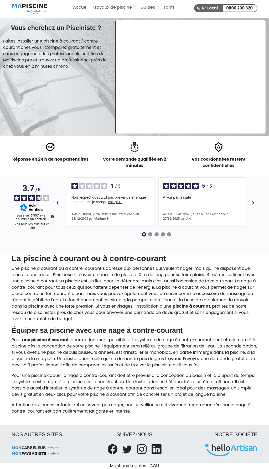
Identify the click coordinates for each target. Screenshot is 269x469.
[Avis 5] (169, 234)
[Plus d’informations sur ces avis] (52, 216)
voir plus (115, 202)
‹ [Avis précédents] (57, 202)
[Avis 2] (150, 234)
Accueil (80, 7)
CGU (154, 466)
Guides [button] (148, 7)
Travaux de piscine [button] (113, 7)
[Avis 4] (163, 234)
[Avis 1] (144, 234)
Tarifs (169, 7)
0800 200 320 (239, 8)
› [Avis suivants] (253, 202)
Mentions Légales (128, 466)
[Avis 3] (156, 234)
